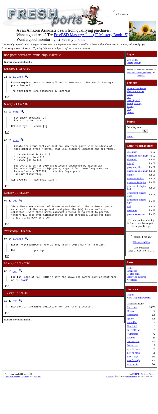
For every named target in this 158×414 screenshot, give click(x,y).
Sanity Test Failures (136, 276)
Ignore (130, 318)
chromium (132, 152)
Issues (130, 94)
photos (79, 39)
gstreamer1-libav (135, 178)
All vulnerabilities (141, 242)
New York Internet (134, 73)
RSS (151, 374)
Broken (130, 311)
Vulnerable (132, 333)
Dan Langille (131, 376)
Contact (130, 112)
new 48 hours (133, 352)
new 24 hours (133, 349)
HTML (137, 374)
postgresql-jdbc (134, 167)
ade (15, 213)
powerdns (132, 210)
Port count (132, 307)
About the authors (135, 91)
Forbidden (132, 322)
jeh (15, 289)
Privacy (130, 106)
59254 (24, 299)
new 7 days (132, 356)
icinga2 (130, 163)
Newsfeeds (132, 279)
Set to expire (133, 341)
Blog (129, 109)
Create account (134, 62)
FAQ (129, 97)
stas (16, 114)
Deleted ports (133, 273)
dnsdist (130, 174)
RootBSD (141, 76)
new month (132, 364)
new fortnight (133, 360)
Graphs (130, 294)
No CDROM (133, 330)
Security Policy (134, 103)
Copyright (110, 376)
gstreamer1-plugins (136, 182)
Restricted (132, 326)
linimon (18, 76)
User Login (132, 59)
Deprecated (132, 314)
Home (130, 267)
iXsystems (147, 73)
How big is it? (133, 100)
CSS (143, 374)
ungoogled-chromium (137, 155)
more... (130, 136)
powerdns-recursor (136, 214)
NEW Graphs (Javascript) (139, 297)
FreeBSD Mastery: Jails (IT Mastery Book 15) (91, 35)
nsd (129, 206)
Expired (131, 337)
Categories (132, 270)
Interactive (132, 345)
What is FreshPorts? (136, 88)
